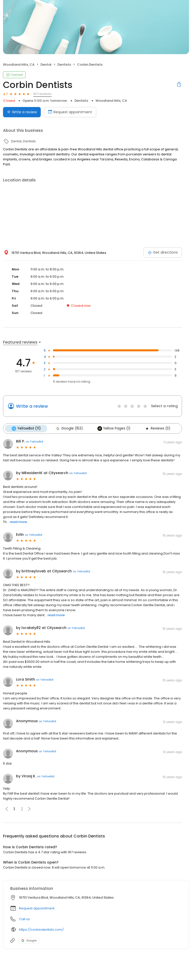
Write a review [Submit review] (22, 112)
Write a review (32, 406)
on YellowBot (34, 442)
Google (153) (69, 428)
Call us (24, 919)
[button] (29, 808)
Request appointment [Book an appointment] (70, 112)
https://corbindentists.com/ (41, 929)
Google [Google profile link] (28, 940)
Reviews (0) (157, 428)
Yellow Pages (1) (113, 428)
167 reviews (42, 93)
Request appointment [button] (36, 908)
